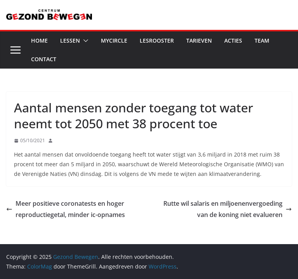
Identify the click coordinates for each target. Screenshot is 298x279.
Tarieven (199, 40)
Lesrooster (157, 40)
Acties (233, 40)
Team (262, 40)
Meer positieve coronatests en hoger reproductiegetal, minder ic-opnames (65, 209)
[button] (84, 40)
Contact (43, 59)
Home (39, 40)
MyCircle (114, 40)
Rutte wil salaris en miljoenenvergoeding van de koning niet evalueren (227, 209)
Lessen (70, 40)
